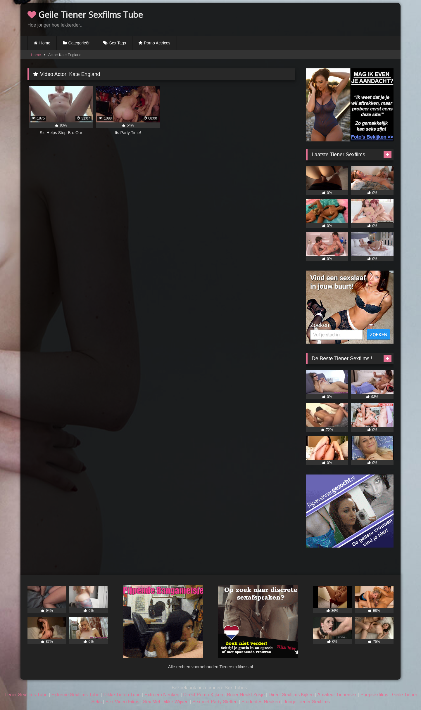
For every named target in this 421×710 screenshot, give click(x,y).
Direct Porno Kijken (203, 694)
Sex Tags (117, 43)
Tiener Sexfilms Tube (26, 694)
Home (44, 43)
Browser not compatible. (325, 18)
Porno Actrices (157, 43)
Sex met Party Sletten (215, 701)
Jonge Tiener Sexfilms (306, 701)
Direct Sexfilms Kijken (291, 694)
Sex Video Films (122, 701)
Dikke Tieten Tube (122, 694)
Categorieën (79, 43)
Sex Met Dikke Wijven (166, 701)
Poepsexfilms (374, 694)
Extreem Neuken (161, 694)
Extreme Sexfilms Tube (75, 694)
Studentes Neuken (260, 701)
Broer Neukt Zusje (246, 694)
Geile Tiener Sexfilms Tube (85, 14)
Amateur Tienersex (336, 694)
